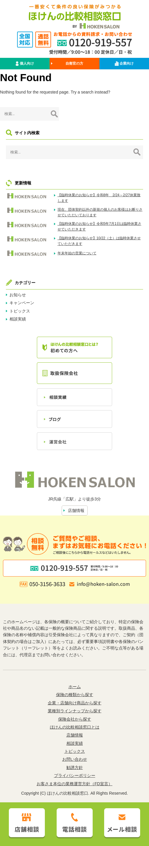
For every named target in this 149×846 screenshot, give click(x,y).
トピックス (19, 311)
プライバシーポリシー (74, 775)
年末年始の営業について (77, 253)
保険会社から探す (74, 719)
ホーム (74, 686)
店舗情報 (76, 510)
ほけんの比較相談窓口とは (74, 727)
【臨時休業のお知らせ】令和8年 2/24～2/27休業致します (99, 198)
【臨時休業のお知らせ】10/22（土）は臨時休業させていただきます (99, 241)
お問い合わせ (74, 759)
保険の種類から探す (74, 694)
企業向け (124, 63)
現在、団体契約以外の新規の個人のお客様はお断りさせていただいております (100, 212)
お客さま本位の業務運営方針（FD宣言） (74, 783)
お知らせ (17, 294)
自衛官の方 (74, 63)
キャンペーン (21, 302)
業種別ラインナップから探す (74, 710)
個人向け (25, 63)
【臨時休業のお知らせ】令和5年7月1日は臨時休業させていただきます (99, 226)
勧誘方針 (74, 767)
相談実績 (17, 319)
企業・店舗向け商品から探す (74, 703)
